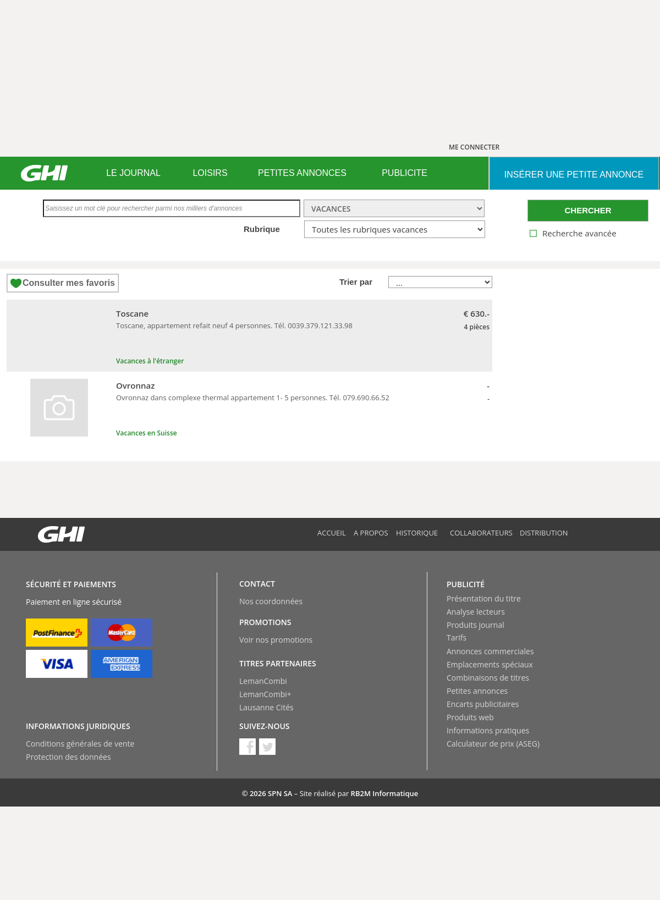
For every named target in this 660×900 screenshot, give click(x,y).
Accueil (331, 533)
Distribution (544, 533)
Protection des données (68, 757)
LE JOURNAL (133, 173)
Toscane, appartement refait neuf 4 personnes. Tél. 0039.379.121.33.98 (234, 325)
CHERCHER (587, 210)
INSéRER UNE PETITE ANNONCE (574, 174)
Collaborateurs (481, 533)
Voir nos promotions (275, 639)
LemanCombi (263, 681)
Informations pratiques (488, 730)
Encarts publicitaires (483, 704)
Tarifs (456, 637)
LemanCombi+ (265, 694)
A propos (371, 533)
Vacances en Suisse (146, 433)
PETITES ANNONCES (302, 173)
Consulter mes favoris (69, 283)
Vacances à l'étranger (150, 361)
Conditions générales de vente (80, 743)
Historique (417, 533)
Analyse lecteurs (476, 611)
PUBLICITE (404, 173)
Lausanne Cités (266, 707)
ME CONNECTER (474, 147)
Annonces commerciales (490, 651)
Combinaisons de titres (488, 677)
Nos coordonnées (270, 601)
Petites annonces (477, 691)
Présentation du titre (484, 598)
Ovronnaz (135, 385)
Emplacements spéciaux (490, 664)
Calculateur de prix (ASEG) (493, 743)
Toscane (132, 313)
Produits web (470, 717)
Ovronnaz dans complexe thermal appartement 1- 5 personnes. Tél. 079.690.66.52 (252, 397)
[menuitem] (133, 173)
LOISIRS (210, 173)
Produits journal (475, 625)
